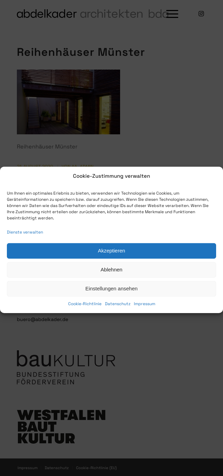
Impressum (144, 310)
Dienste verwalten (25, 239)
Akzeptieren (111, 258)
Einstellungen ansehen (111, 296)
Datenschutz (117, 310)
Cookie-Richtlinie (85, 310)
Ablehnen (111, 277)
